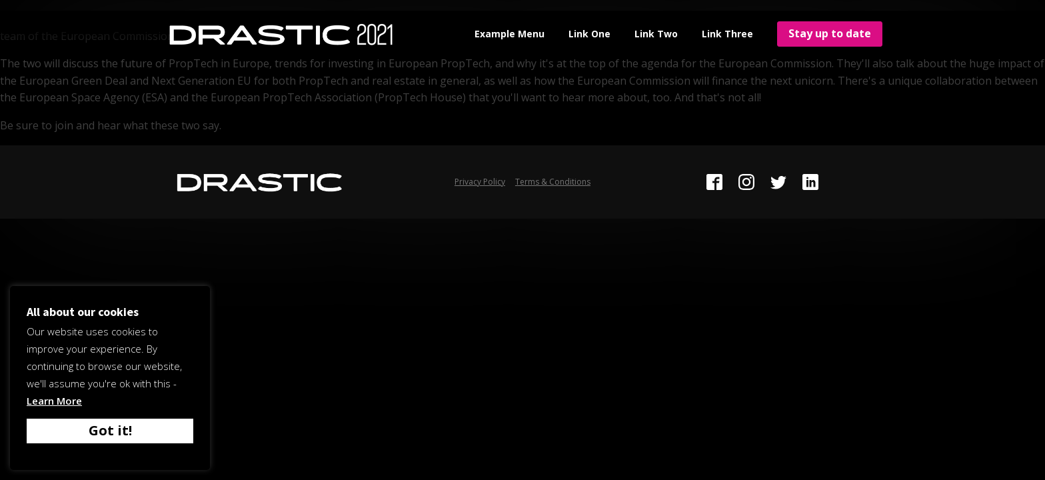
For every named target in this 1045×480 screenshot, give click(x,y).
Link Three (727, 33)
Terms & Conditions (552, 181)
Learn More (54, 400)
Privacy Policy (480, 181)
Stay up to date (829, 33)
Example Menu (509, 33)
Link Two (656, 33)
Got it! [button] (110, 430)
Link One (589, 33)
